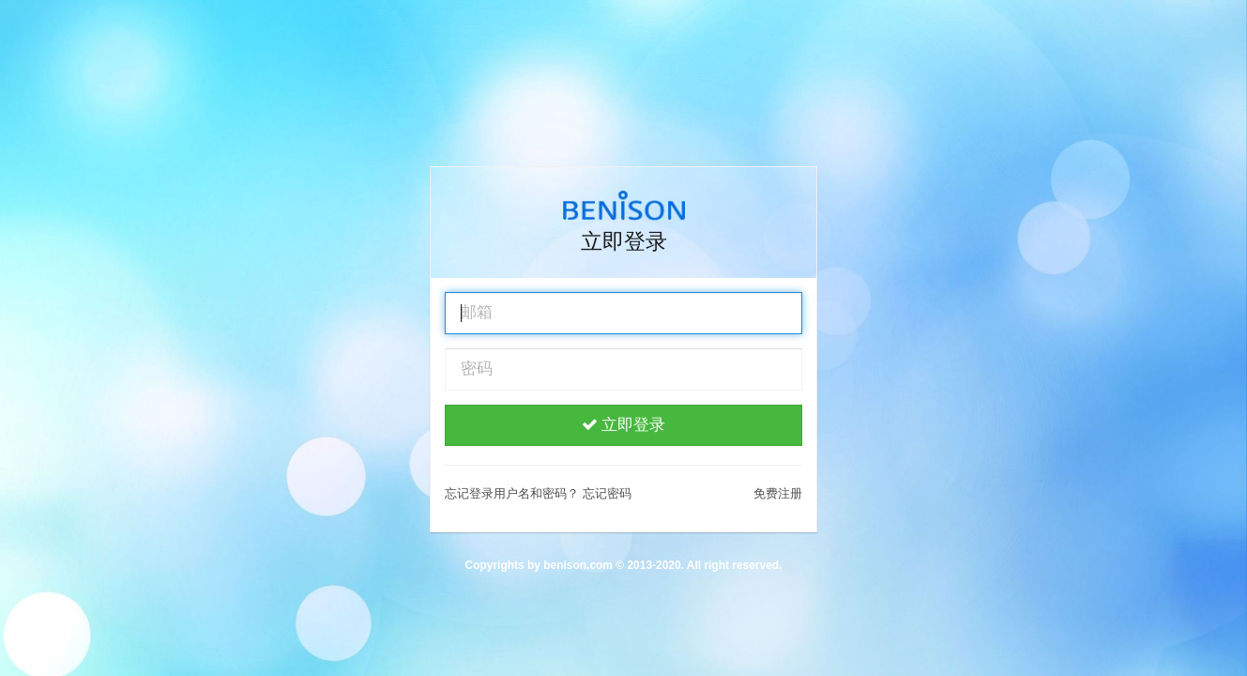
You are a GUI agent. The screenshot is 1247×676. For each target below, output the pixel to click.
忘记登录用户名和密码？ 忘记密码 (538, 493)
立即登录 (624, 425)
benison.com (578, 565)
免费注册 (777, 493)
